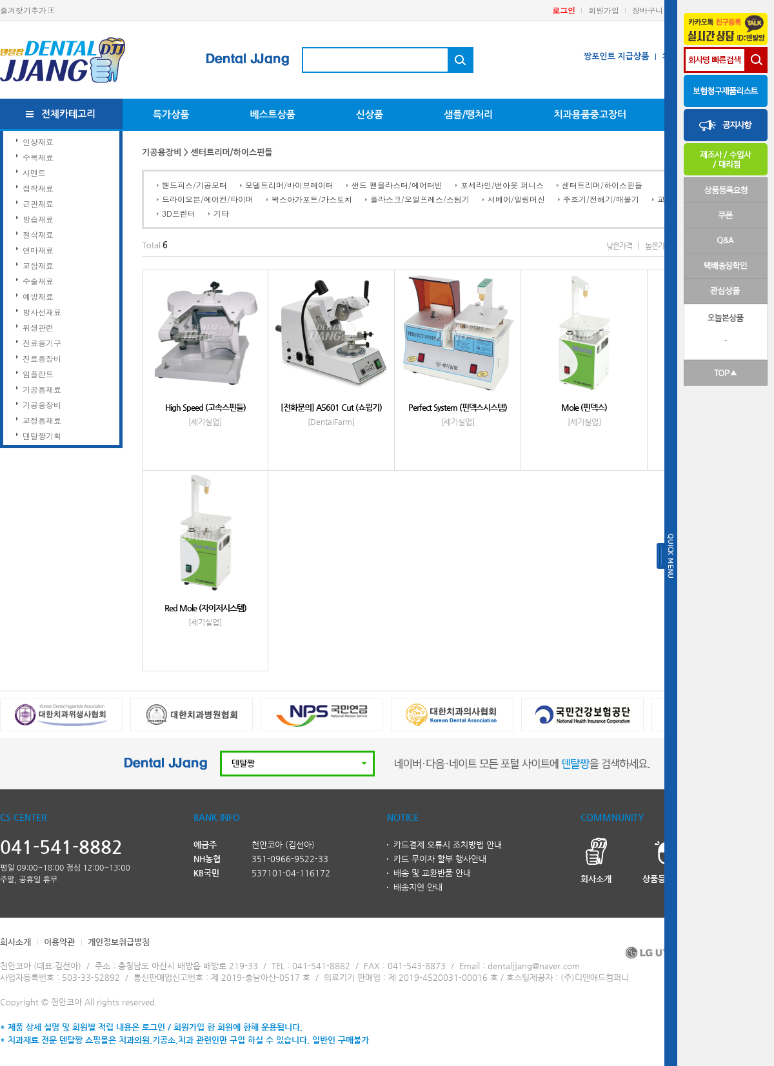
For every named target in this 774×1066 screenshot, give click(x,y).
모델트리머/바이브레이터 (289, 184)
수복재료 (38, 157)
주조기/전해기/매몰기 (601, 198)
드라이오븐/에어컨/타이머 (207, 198)
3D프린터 (178, 213)
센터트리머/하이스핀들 (602, 184)
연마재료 (38, 249)
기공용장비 (42, 404)
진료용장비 (42, 358)
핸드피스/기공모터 (194, 184)
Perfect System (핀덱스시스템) (457, 407)
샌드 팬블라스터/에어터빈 (397, 184)
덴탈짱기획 (42, 435)
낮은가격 (619, 245)
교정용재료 (42, 420)
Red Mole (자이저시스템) (205, 608)
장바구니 (647, 10)
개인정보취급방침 (119, 942)
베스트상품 (272, 114)
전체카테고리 (68, 114)
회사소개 (15, 942)
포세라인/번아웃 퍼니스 (502, 184)
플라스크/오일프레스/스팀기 (420, 198)
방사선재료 (42, 311)
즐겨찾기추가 (23, 10)
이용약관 (59, 942)
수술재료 (38, 280)
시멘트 (34, 172)
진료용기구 (42, 342)
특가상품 (171, 114)
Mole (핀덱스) (584, 407)
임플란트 (38, 373)
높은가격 (658, 245)
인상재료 (38, 141)
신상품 (369, 114)
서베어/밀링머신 (516, 198)
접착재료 (38, 188)
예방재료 (38, 296)
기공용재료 (42, 389)
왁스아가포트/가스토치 (312, 198)
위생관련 (38, 327)
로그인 (563, 10)
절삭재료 (38, 234)
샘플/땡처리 (468, 114)
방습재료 (38, 218)
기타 (221, 213)
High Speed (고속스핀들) (205, 407)
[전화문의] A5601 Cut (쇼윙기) (331, 407)
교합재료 (38, 265)
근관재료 (38, 203)
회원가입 (603, 10)
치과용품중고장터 (589, 114)
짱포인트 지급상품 (616, 56)
